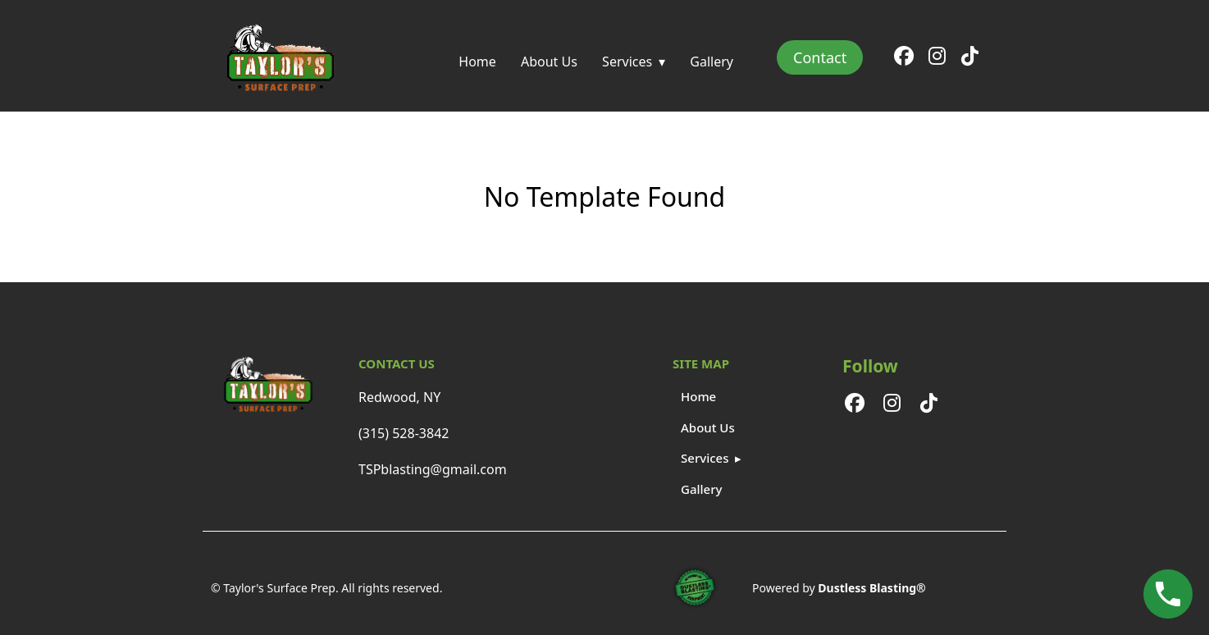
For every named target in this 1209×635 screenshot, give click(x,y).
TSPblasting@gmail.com (432, 469)
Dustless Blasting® (871, 588)
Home (477, 62)
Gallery (711, 62)
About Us (549, 62)
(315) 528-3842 (403, 433)
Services (627, 62)
